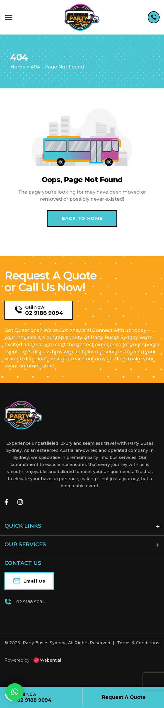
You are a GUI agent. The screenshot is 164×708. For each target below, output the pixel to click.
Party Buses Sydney (44, 642)
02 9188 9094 (44, 313)
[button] (8, 17)
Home (17, 67)
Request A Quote (124, 697)
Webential (47, 660)
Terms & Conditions (138, 642)
